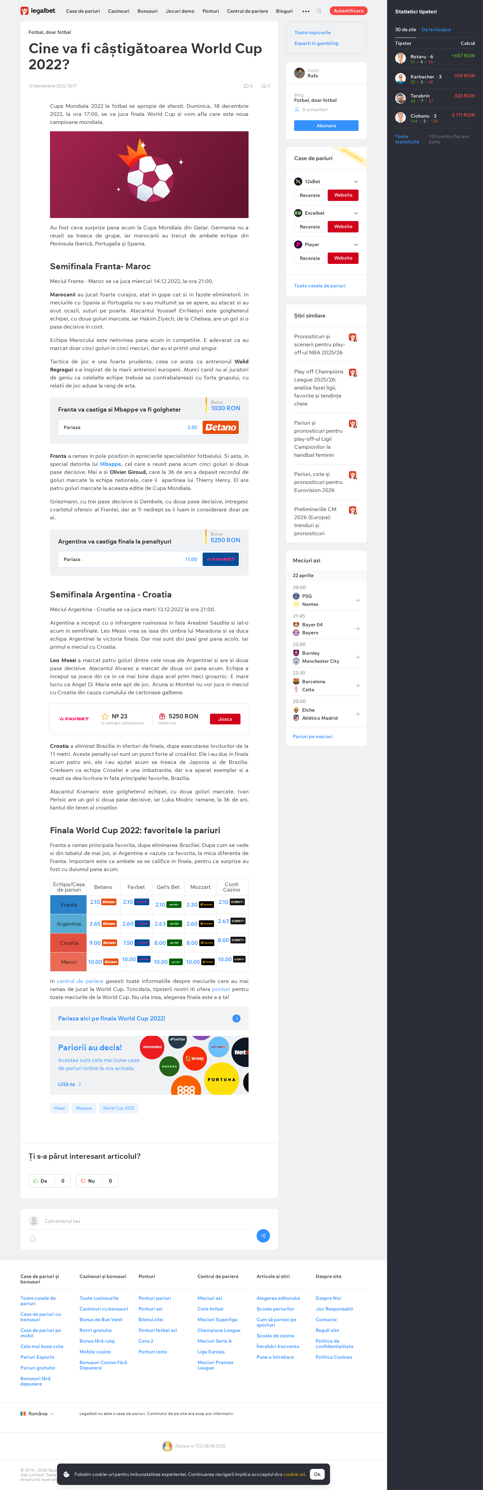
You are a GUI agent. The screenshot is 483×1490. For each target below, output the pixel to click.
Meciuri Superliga (217, 1320)
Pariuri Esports (37, 1357)
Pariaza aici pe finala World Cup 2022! (111, 1018)
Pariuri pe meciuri (313, 736)
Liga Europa (211, 1352)
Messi (59, 1108)
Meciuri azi (306, 560)
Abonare (326, 126)
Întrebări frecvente (278, 1346)
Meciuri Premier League (216, 1365)
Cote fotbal (210, 1309)
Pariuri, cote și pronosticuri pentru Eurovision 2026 (318, 482)
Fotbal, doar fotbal (315, 100)
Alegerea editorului (278, 1298)
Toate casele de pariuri (319, 286)
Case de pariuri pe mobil (40, 1333)
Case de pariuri (83, 11)
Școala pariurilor (275, 1309)
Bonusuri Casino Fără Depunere (103, 1365)
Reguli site (327, 1330)
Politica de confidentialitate (335, 1343)
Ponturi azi (150, 1309)
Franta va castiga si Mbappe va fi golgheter (119, 409)
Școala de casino (275, 1336)
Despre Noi (328, 1298)
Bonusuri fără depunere (35, 1381)
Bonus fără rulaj (97, 1341)
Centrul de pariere (247, 11)
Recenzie (310, 195)
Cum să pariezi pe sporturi (276, 1322)
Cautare (319, 10)
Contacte (326, 1320)
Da (56, 1181)
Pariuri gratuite (37, 1368)
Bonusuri (148, 11)
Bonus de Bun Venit (101, 1320)
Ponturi (211, 11)
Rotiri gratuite (95, 1330)
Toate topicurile (312, 32)
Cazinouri (118, 11)
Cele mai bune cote (41, 1346)
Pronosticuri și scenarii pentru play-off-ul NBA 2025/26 (319, 344)
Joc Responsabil (334, 1309)
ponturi (220, 989)
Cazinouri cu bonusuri (103, 1309)
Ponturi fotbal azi (158, 1330)
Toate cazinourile (98, 1298)
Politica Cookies (334, 1357)
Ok (317, 1474)
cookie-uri (294, 1474)
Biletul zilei (151, 1320)
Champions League (219, 1330)
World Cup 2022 (118, 1108)
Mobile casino (95, 1352)
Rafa (313, 76)
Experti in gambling (316, 43)
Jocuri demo (180, 11)
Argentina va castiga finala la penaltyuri (114, 541)
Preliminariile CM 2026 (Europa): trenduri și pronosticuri (315, 521)
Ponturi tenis (153, 1352)
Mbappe (84, 1108)
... (306, 8)
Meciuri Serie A (215, 1341)
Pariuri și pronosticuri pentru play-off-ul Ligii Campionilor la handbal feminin (318, 438)
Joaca (225, 719)
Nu (103, 1181)
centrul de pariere (80, 981)
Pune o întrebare (275, 1357)
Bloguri (284, 11)
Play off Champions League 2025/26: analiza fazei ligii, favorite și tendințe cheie (318, 387)
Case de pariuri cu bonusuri (40, 1317)
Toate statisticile (407, 139)
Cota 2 (146, 1341)
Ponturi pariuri (155, 1298)
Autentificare (349, 11)
